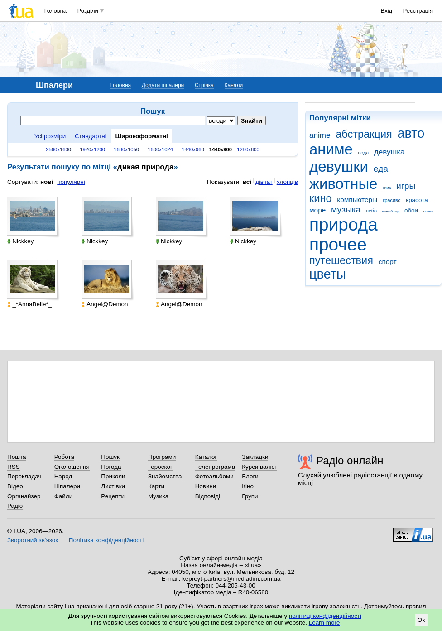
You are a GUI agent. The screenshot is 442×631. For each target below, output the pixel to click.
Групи (250, 496)
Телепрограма (215, 466)
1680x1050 (126, 149)
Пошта (16, 456)
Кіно (248, 486)
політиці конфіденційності (325, 615)
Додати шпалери (163, 85)
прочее (338, 244)
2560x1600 (58, 149)
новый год (390, 211)
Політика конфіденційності (106, 540)
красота (417, 200)
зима (387, 188)
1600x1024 (160, 149)
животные (343, 183)
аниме (331, 149)
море (317, 210)
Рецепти (113, 496)
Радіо (15, 505)
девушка (389, 152)
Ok (421, 620)
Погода (111, 466)
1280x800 (248, 149)
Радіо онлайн (350, 460)
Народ (63, 476)
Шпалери (67, 486)
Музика (158, 496)
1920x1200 (92, 149)
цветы (327, 274)
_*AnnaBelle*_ (29, 304)
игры (405, 186)
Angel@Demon (105, 304)
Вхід (387, 10)
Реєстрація (418, 10)
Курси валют (259, 466)
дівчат (264, 181)
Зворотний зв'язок (32, 540)
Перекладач (24, 476)
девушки (338, 166)
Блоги (250, 476)
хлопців (287, 181)
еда (381, 168)
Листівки (113, 486)
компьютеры (357, 199)
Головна (55, 10)
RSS (13, 466)
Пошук (110, 456)
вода (363, 152)
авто (411, 133)
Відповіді (208, 496)
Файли (63, 496)
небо (371, 210)
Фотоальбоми (214, 476)
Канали (234, 85)
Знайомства (165, 476)
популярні (71, 181)
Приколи (113, 476)
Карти (156, 486)
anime (319, 135)
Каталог (206, 456)
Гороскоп (160, 466)
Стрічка (204, 85)
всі (247, 181)
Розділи (87, 10)
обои (411, 210)
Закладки (255, 456)
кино (320, 198)
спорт (388, 261)
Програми (162, 456)
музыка (345, 209)
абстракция (364, 134)
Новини (205, 486)
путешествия (341, 260)
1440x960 (193, 149)
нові (46, 181)
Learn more (324, 622)
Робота (64, 456)
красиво (392, 200)
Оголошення (72, 466)
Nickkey (20, 241)
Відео (15, 486)
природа (343, 224)
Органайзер (23, 496)
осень (428, 211)
